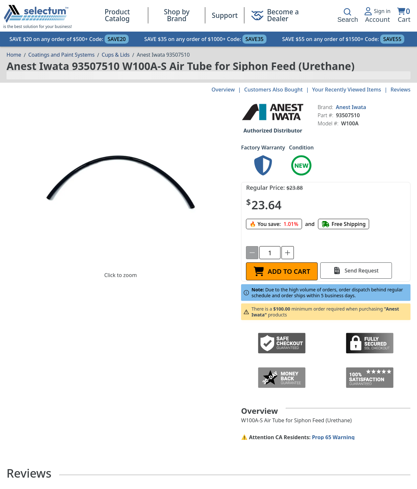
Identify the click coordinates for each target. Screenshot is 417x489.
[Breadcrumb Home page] (14, 54)
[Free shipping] (344, 224)
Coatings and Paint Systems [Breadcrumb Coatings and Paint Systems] (61, 54)
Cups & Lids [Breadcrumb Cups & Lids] (116, 54)
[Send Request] (356, 270)
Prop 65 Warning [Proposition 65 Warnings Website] (333, 437)
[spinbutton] (269, 252)
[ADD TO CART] (282, 271)
